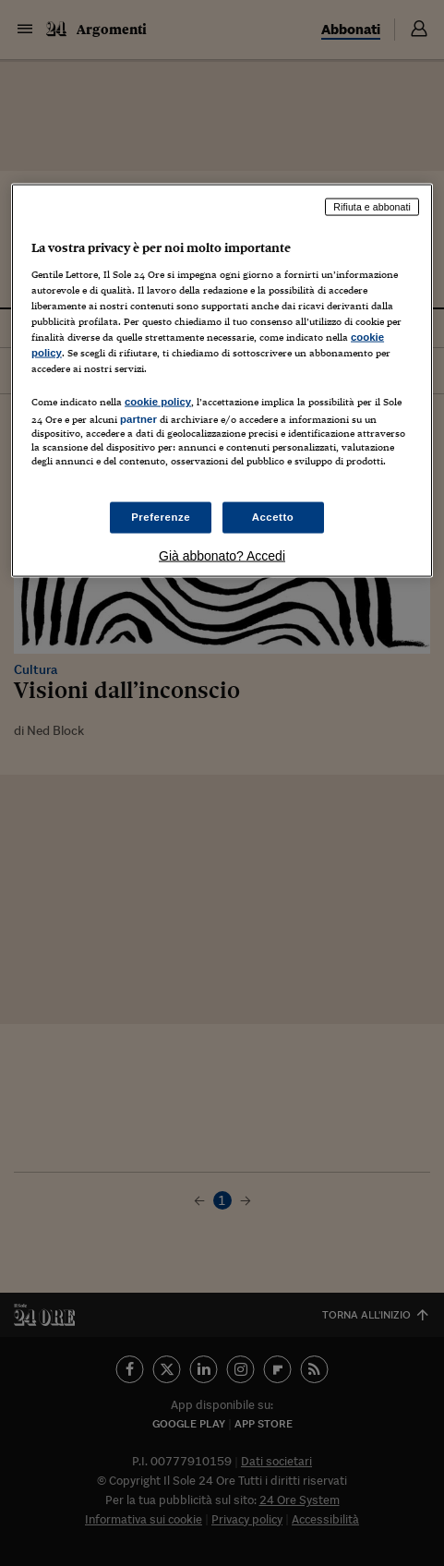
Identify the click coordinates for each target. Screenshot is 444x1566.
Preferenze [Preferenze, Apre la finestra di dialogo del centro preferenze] (160, 516)
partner (138, 419)
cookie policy (158, 401)
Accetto (273, 516)
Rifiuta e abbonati (372, 206)
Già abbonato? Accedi (222, 555)
